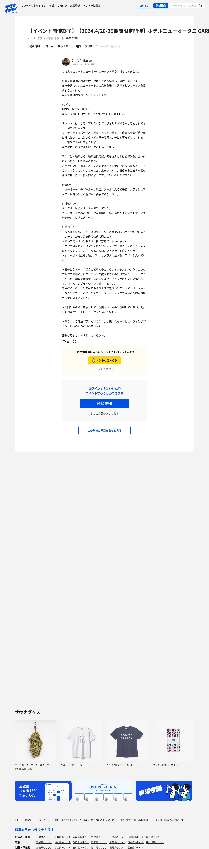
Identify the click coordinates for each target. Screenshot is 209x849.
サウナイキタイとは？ (33, 5)
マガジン (62, 5)
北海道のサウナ (44, 837)
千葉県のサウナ (117, 842)
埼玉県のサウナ (99, 842)
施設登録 (75, 5)
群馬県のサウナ (81, 842)
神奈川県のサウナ (155, 842)
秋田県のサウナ (117, 837)
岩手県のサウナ (81, 837)
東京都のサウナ (136, 842)
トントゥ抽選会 (91, 5)
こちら (115, 413)
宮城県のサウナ (99, 837)
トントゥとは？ (104, 369)
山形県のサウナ (136, 837)
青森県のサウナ (63, 837)
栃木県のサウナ (63, 842)
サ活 (51, 5)
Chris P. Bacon (82, 60)
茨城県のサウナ (44, 842)
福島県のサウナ (154, 837)
